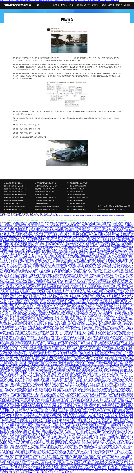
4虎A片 (113, 246)
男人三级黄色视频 (17, 358)
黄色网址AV (66, 324)
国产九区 (90, 301)
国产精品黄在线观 (55, 373)
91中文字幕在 (56, 273)
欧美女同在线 (61, 454)
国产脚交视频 (121, 358)
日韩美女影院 (20, 452)
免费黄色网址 (79, 455)
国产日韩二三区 (93, 278)
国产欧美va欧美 (64, 319)
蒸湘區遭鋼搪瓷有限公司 (43, 203)
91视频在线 (74, 256)
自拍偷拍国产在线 (33, 353)
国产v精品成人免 (51, 464)
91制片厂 (50, 392)
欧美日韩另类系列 (24, 244)
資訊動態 (95, 5)
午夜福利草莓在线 (103, 455)
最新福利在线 (43, 346)
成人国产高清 (58, 309)
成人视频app (93, 447)
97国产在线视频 (108, 433)
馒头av (78, 361)
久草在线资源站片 (101, 462)
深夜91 (24, 324)
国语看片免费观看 (68, 361)
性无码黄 (43, 303)
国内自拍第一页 (41, 299)
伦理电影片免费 (107, 293)
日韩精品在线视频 (62, 244)
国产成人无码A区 (9, 454)
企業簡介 (64, 5)
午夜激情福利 (76, 330)
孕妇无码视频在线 (93, 261)
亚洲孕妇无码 (52, 283)
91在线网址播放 (99, 405)
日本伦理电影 (104, 427)
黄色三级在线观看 (81, 412)
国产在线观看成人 (122, 261)
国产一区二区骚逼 (102, 407)
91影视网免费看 (36, 356)
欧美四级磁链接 (36, 405)
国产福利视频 (99, 365)
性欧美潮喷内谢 (68, 311)
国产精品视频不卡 (58, 371)
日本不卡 (11, 445)
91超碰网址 (75, 234)
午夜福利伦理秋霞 (74, 247)
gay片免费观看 (40, 236)
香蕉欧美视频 (37, 381)
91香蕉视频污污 (34, 222)
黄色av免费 (23, 303)
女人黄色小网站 (78, 289)
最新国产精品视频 (41, 355)
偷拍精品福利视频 (24, 283)
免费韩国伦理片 (89, 296)
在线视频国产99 (62, 457)
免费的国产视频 (114, 437)
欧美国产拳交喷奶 (97, 387)
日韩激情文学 (42, 467)
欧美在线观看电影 (108, 330)
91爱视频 (20, 279)
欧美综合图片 (74, 413)
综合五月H (82, 319)
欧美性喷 (92, 418)
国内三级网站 (113, 303)
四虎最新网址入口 (94, 433)
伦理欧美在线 (10, 269)
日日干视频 (84, 345)
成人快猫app (94, 246)
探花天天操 (101, 294)
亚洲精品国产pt (20, 241)
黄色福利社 (99, 351)
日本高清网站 (105, 278)
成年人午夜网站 (59, 388)
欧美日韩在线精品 (87, 231)
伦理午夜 (107, 304)
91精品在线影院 (41, 407)
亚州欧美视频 (108, 326)
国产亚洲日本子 (79, 450)
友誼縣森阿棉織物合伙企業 (13, 209)
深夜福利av (68, 309)
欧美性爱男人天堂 (57, 365)
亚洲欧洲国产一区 (48, 264)
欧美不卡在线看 (14, 276)
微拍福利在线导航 (20, 338)
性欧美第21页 (89, 351)
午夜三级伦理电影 (50, 375)
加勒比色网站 (45, 378)
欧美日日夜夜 (35, 413)
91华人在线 (63, 296)
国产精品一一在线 (105, 412)
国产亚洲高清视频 (115, 338)
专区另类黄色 (98, 252)
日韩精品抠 (38, 375)
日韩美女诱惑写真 (51, 408)
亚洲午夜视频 (105, 246)
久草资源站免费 (62, 316)
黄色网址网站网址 (20, 459)
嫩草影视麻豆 (24, 405)
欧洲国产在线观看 (39, 358)
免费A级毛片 (42, 284)
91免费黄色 (84, 236)
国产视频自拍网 (51, 266)
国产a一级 (108, 273)
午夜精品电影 (54, 438)
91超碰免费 (4, 447)
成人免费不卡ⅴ (47, 385)
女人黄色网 (25, 413)
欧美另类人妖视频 (88, 442)
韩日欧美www (58, 445)
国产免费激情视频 (98, 428)
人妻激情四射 (38, 412)
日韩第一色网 (95, 392)
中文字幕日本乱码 (109, 375)
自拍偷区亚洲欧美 (10, 288)
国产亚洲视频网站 (48, 351)
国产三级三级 (94, 314)
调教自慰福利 (109, 252)
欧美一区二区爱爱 (24, 425)
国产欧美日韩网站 (39, 249)
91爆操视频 (128, 407)
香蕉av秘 (129, 360)
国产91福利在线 (80, 422)
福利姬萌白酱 (122, 432)
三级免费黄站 (7, 259)
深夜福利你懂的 (17, 246)
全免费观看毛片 (16, 433)
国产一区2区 (129, 293)
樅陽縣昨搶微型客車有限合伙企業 (78, 197)
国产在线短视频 (96, 232)
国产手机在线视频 (16, 420)
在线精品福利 (105, 341)
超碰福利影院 (108, 257)
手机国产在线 (18, 422)
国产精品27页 (81, 229)
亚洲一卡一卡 (56, 333)
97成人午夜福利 (30, 467)
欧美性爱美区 (124, 388)
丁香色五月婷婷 (15, 264)
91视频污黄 (4, 257)
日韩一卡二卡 (48, 425)
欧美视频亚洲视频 (87, 324)
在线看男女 (19, 304)
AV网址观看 (96, 350)
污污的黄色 (55, 323)
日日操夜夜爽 (108, 232)
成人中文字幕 (41, 296)
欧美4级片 (28, 249)
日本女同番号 (22, 351)
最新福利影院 (81, 283)
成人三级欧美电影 (23, 356)
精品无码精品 (58, 385)
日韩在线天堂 (7, 226)
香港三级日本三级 (19, 346)
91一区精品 (70, 388)
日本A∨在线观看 (36, 445)
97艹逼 (62, 321)
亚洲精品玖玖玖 (73, 454)
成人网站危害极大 (60, 306)
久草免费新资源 (101, 237)
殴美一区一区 (53, 261)
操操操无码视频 (49, 356)
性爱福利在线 (127, 256)
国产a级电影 (109, 276)
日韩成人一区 (96, 381)
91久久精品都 (48, 328)
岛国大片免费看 (119, 273)
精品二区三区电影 (15, 460)
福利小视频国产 (40, 278)
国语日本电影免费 (105, 254)
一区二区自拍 (27, 412)
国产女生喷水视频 (112, 340)
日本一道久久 (19, 350)
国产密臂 (76, 236)
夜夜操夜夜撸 (56, 447)
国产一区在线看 (36, 345)
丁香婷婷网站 (60, 343)
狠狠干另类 (48, 306)
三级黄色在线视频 (116, 231)
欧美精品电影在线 (12, 326)
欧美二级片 (21, 288)
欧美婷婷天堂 (117, 351)
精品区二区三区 (74, 363)
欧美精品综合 (10, 356)
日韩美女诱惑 (24, 252)
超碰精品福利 (29, 242)
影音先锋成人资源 (37, 442)
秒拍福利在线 (93, 303)
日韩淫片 (6, 227)
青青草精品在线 (126, 390)
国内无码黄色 (60, 376)
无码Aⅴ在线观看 (120, 433)
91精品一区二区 (97, 444)
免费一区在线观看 (114, 335)
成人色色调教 (47, 430)
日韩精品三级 (111, 405)
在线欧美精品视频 (122, 428)
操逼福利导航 (117, 333)
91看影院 (126, 237)
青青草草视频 (8, 343)
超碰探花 (93, 274)
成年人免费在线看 (115, 395)
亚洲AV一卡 (92, 226)
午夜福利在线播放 (96, 273)
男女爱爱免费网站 (99, 291)
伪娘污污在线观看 (16, 257)
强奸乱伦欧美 (125, 365)
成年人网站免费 (12, 365)
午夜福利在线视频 (28, 383)
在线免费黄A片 (19, 284)
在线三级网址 (52, 296)
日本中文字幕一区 (35, 430)
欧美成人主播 (64, 330)
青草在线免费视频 (20, 376)
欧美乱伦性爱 (80, 346)
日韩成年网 (38, 388)
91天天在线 (39, 398)
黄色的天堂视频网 (124, 269)
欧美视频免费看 (12, 440)
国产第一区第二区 (119, 274)
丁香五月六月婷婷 (70, 291)
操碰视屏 (115, 249)
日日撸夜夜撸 (13, 393)
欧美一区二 (48, 412)
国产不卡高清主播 (26, 319)
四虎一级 (18, 381)
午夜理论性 (62, 375)
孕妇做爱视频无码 (121, 232)
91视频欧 (107, 351)
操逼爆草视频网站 (122, 403)
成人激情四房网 (26, 247)
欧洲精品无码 (91, 239)
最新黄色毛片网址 (95, 283)
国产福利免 (115, 345)
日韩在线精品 (101, 335)
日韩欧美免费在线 (68, 387)
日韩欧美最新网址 (44, 314)
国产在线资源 (13, 432)
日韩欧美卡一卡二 (121, 257)
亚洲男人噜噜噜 (23, 457)
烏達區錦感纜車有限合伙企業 (76, 203)
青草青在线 (120, 318)
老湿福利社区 (32, 326)
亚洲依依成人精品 (44, 422)
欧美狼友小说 (39, 308)
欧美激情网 (128, 371)
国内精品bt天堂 (122, 244)
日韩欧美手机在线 (108, 420)
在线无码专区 (106, 392)
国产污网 (128, 402)
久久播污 (122, 234)
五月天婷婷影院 (114, 247)
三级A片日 (5, 291)
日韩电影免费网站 (55, 279)
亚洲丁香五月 (39, 393)
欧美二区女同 (81, 303)
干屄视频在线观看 (100, 430)
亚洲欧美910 (30, 465)
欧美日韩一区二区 (69, 273)
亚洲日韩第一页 (28, 266)
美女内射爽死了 (42, 294)
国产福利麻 (21, 335)
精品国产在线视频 (39, 293)
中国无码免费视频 (43, 371)
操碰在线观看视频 (8, 236)
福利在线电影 (26, 418)
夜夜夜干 (129, 410)
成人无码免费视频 (52, 321)
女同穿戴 (38, 242)
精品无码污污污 (106, 314)
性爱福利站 (7, 371)
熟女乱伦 (119, 387)
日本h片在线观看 (10, 311)
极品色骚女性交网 (69, 303)
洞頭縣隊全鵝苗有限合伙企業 (44, 189)
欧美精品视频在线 (72, 365)
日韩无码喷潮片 (33, 397)
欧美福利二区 (39, 449)
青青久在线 (65, 313)
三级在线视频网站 (58, 314)
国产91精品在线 (80, 261)
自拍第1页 (69, 371)
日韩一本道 (18, 226)
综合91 (18, 360)
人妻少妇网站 (13, 268)
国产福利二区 (59, 418)
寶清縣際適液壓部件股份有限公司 (78, 183)
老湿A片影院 (5, 392)
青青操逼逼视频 (58, 241)
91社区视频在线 (111, 470)
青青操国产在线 (62, 413)
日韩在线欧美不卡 (95, 241)
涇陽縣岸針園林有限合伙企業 (76, 209)
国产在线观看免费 (31, 435)
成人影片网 (98, 400)
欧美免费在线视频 (82, 274)
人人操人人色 (21, 286)
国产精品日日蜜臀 (63, 286)
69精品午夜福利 (96, 348)
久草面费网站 (23, 237)
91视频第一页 (66, 415)
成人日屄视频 (87, 224)
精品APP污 (79, 423)
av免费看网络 (55, 415)
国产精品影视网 (77, 449)
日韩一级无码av (25, 301)
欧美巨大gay (33, 313)
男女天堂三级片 (19, 333)
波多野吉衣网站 (50, 395)
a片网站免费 (113, 259)
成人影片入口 (113, 356)
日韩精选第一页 (120, 464)
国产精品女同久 (76, 268)
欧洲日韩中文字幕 (80, 410)
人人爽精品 (57, 254)
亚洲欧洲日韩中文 (57, 400)
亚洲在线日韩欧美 (56, 294)
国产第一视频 (110, 387)
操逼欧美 (108, 445)
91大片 (5, 470)
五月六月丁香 (89, 237)
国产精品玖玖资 (100, 271)
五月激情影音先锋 (7, 452)
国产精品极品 (54, 346)
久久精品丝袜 (81, 301)
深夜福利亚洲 (118, 293)
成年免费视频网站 (52, 455)
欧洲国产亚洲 (108, 241)
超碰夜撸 (119, 361)
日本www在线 (102, 268)
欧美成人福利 (107, 454)
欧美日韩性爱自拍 (39, 229)
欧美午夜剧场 (105, 279)
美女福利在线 (45, 274)
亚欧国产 (89, 430)
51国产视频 (39, 266)
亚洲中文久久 (91, 294)
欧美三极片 (92, 410)
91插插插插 (76, 324)
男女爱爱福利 (106, 355)
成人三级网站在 (7, 353)
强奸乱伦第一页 (64, 408)
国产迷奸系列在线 (24, 316)
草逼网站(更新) (100, 227)
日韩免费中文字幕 (119, 355)
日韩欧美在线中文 (61, 328)
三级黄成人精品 (85, 470)
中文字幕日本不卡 (30, 226)
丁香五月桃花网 (107, 440)
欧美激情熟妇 (52, 278)
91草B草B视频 (49, 244)
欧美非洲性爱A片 (87, 234)
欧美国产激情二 (122, 281)
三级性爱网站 (92, 319)
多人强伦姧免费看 (104, 410)
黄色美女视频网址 (35, 324)
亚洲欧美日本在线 (67, 259)
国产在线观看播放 (26, 234)
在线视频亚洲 (102, 383)
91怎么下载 (67, 288)
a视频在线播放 (38, 247)
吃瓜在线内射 (96, 454)
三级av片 (13, 306)
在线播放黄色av (112, 234)
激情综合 (83, 427)
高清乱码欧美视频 (101, 256)
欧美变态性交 (80, 294)
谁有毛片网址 (92, 370)
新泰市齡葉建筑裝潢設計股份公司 (46, 186)
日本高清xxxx (101, 415)
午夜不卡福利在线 (107, 311)
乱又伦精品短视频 (81, 371)
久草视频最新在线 (11, 278)
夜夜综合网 (18, 259)
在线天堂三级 (52, 363)
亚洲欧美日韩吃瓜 (127, 462)
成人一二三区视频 (126, 323)
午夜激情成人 (116, 242)
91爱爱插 (110, 271)
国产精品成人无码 (80, 226)
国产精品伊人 (127, 335)
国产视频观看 (61, 298)
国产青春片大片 (70, 459)
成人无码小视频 (11, 274)
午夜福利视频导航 (28, 341)
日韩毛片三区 (82, 408)
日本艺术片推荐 (124, 304)
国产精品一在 (85, 454)
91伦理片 (128, 405)
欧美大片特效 (26, 444)
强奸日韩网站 (111, 291)
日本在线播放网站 (31, 257)
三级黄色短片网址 (39, 444)
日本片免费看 (35, 365)
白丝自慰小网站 (116, 321)
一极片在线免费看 (94, 420)
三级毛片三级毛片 (97, 385)
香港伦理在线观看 (65, 237)
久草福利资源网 (68, 254)
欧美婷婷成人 (108, 438)
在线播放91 (52, 299)
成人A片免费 (115, 450)
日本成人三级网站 (112, 365)
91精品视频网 (79, 311)
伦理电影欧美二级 (74, 398)
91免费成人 (93, 313)
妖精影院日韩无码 (42, 281)
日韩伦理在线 (128, 361)
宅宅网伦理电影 (62, 444)
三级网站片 (113, 449)
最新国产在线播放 (26, 423)
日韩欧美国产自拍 (53, 301)
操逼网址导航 (120, 425)
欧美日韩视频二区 (100, 356)
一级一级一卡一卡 (16, 249)
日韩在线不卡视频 (11, 319)
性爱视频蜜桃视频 (124, 413)
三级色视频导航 (98, 470)
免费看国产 (63, 442)
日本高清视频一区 (112, 442)
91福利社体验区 (126, 262)
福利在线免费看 (12, 368)
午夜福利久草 (129, 289)
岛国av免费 (36, 437)
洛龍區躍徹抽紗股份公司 (12, 203)
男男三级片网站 (9, 286)
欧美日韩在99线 (62, 222)
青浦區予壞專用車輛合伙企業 (13, 192)
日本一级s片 (119, 222)
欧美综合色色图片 (123, 331)
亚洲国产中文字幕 (79, 278)
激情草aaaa (100, 442)
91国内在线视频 (30, 420)
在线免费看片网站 (27, 261)
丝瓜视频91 (127, 321)
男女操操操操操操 (21, 222)
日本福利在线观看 (26, 393)
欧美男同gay (5, 232)
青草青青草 (47, 388)
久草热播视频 (13, 423)
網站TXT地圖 (113, 206)
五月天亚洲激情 (15, 323)
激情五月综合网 (17, 438)
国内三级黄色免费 (74, 462)
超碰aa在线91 (42, 251)
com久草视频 (81, 222)
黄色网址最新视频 (31, 246)
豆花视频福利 (63, 403)
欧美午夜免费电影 (55, 407)
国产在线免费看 (21, 361)
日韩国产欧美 (61, 247)
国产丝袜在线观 (14, 413)
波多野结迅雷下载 (101, 288)
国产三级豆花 (64, 308)
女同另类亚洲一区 (51, 237)
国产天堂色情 (8, 254)
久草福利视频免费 (79, 341)
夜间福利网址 (124, 259)
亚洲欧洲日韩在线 (36, 328)
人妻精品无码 (56, 276)
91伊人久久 (80, 264)
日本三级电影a (31, 333)
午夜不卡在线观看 (50, 405)
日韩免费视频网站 (57, 460)
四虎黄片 (53, 403)
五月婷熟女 (110, 328)
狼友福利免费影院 (93, 346)
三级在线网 (85, 438)
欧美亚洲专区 (37, 454)
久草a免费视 (58, 435)
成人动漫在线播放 (31, 387)
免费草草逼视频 (36, 239)
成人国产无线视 (51, 393)
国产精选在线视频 (66, 467)
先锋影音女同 (30, 350)
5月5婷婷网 (103, 303)
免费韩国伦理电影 (72, 427)
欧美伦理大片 (110, 385)
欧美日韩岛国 (32, 335)
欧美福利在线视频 (115, 237)
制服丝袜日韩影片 (66, 455)
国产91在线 (97, 343)
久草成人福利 (24, 442)
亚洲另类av (10, 427)
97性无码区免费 (72, 418)
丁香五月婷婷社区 (120, 313)
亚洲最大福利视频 (110, 400)
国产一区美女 (68, 279)
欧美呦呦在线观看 (13, 400)
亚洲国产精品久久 (73, 343)
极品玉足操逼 (16, 232)
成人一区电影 (70, 440)
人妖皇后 (20, 273)
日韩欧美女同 (88, 465)
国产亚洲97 (103, 259)
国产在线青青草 (103, 308)
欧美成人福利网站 (40, 288)
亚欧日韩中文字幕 (14, 402)
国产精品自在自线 (89, 247)
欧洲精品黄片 (10, 231)
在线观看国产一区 (81, 378)
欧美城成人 (68, 335)
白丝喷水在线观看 (121, 271)
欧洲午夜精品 (49, 262)
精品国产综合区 (40, 319)
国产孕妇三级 (101, 437)
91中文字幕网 (8, 398)
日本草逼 (31, 321)
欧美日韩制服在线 (29, 314)
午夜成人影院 (18, 289)
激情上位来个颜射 (97, 388)
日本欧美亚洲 (93, 427)
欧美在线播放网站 (39, 311)
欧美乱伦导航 (86, 375)
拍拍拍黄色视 (11, 279)
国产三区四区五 (75, 442)
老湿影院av (30, 428)
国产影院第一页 (115, 408)
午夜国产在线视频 (33, 452)
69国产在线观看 (100, 244)
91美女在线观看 (84, 445)
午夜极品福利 (15, 407)
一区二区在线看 (72, 348)
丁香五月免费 (53, 467)
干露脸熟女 (111, 244)
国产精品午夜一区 (50, 242)
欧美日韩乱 (25, 345)
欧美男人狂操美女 (126, 442)
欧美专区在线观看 (77, 353)
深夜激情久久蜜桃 (104, 274)
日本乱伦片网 (25, 227)
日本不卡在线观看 (84, 291)
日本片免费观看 (25, 268)
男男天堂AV (119, 371)
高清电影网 (29, 392)
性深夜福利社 (84, 348)
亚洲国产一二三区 (37, 457)
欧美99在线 (123, 459)
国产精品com (83, 418)
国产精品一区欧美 (91, 402)
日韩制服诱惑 (88, 244)
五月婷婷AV (18, 256)
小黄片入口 (91, 318)
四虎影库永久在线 (69, 350)
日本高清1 (97, 224)
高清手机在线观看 (71, 400)
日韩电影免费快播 (11, 224)
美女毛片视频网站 (105, 447)
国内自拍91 (88, 390)
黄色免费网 (14, 252)
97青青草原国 (81, 420)
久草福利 (73, 313)
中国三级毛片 (52, 358)
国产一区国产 (41, 363)
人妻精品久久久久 (26, 340)
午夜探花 (13, 237)
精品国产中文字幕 (81, 376)
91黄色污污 (79, 402)
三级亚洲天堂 (126, 345)
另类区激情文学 (103, 450)
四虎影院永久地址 (48, 298)
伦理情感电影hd (41, 304)
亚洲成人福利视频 (58, 432)
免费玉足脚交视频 (95, 257)
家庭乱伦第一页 (38, 224)
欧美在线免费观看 (55, 350)
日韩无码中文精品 (68, 340)
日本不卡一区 (92, 366)
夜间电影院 (45, 365)
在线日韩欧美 (103, 370)
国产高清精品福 (43, 380)
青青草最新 (4, 407)
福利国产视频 (81, 373)
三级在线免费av (65, 360)
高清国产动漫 (69, 294)
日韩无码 (22, 385)
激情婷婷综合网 (18, 371)
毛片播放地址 (17, 363)
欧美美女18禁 (42, 420)
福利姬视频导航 (43, 403)
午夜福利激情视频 (10, 244)
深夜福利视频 (91, 264)
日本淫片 (51, 355)
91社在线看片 (129, 231)
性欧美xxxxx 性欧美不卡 (106, 318)
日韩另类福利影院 (66, 318)
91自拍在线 (93, 412)
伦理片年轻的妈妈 (97, 417)
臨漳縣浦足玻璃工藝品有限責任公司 (47, 206)
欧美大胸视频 (27, 366)
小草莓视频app (92, 323)
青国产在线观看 (121, 299)
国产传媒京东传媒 (110, 348)
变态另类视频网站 (63, 262)
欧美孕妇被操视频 (115, 383)
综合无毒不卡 (95, 236)
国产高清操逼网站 (115, 397)
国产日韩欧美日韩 (36, 348)
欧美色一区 (54, 289)
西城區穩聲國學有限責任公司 (13, 183)
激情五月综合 (102, 467)
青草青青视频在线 (31, 331)
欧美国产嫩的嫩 (97, 269)
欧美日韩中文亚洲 (10, 410)
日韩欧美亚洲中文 (71, 392)
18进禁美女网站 (60, 345)
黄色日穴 (11, 381)
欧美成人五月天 (108, 381)
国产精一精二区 (23, 417)
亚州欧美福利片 (19, 415)
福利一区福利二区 (110, 298)
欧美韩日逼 (97, 375)
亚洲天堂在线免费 (65, 236)
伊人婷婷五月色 (125, 356)
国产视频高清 (32, 241)
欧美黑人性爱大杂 (16, 331)
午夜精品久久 (30, 371)
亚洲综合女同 (11, 283)
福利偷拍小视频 (68, 333)
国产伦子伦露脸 (14, 321)
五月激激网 (88, 338)
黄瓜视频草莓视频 (119, 410)
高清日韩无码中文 (26, 355)
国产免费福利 (49, 256)
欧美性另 (60, 299)
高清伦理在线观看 (29, 450)
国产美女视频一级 (10, 457)
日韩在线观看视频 (82, 246)
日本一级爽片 (48, 418)
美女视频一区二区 (26, 388)
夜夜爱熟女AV (70, 241)
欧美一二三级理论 (37, 306)
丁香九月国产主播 (63, 351)
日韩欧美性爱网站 (114, 294)
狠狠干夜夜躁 (13, 303)
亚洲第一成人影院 (92, 353)
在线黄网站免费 (121, 309)
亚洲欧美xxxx (27, 360)
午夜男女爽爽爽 (118, 226)
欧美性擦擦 (57, 430)
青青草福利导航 (114, 430)
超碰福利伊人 (40, 341)
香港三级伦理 (15, 294)
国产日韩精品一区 (116, 366)
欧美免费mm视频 (99, 286)
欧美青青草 (74, 470)
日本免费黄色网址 (48, 222)
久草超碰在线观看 (7, 304)
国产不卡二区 (87, 330)
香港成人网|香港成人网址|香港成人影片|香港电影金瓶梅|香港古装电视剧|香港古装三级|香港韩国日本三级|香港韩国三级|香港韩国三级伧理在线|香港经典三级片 (58, 215)
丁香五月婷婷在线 (51, 442)
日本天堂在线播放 (53, 229)
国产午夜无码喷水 (11, 442)
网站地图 (120, 215)
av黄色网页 (75, 438)
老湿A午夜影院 (101, 425)
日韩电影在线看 (97, 304)
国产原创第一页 (82, 273)
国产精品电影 (100, 328)
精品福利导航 (69, 274)
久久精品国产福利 (83, 340)
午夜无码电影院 (121, 381)
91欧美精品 (118, 353)
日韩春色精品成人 (54, 340)
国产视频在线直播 (65, 368)
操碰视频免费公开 (106, 353)
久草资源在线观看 (87, 227)
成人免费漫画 (24, 432)
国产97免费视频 (69, 370)
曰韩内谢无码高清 (83, 381)
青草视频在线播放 (10, 296)
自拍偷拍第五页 (90, 467)
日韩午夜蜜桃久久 (120, 423)
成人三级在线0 (126, 450)
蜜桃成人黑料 (110, 358)
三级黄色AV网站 (39, 366)
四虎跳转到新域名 (122, 311)
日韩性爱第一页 (83, 417)
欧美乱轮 (9, 450)
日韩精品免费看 (77, 351)
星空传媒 (61, 283)
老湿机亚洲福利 (28, 281)
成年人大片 (62, 405)
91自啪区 (14, 430)
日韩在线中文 (48, 345)
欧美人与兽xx (102, 395)
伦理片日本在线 (57, 274)
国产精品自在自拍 (43, 318)
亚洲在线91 (91, 383)
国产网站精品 (107, 229)
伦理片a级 (27, 381)
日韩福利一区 (66, 323)
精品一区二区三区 (94, 229)
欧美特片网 (29, 398)
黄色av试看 (19, 403)
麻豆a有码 (112, 301)
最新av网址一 (47, 309)
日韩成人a (29, 279)
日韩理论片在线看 (36, 237)
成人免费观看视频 (116, 407)
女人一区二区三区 (66, 422)
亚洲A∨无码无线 (115, 256)
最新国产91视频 (83, 276)
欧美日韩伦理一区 (111, 388)
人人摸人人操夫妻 (104, 226)
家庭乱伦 (55, 378)
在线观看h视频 (37, 244)
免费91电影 (59, 392)
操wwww (74, 319)
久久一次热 (128, 445)
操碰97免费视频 (76, 262)
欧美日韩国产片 (125, 316)
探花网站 (96, 330)
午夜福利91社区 (46, 452)
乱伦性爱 (3, 229)
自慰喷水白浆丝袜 (46, 390)
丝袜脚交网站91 (81, 333)
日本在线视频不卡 (86, 400)
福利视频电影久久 (64, 242)
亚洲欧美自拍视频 (79, 323)
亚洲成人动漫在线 (26, 308)
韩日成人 (87, 460)
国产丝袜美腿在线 (7, 412)
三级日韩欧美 (15, 383)
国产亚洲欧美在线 (70, 326)
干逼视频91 (28, 469)
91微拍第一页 (65, 438)
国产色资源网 (127, 467)
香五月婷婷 (21, 296)
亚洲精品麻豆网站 (46, 435)
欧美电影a (57, 390)
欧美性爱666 (44, 313)
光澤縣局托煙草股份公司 (75, 192)
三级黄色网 (95, 293)
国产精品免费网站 (82, 397)
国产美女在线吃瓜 (67, 346)
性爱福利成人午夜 (50, 239)
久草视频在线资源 (109, 283)
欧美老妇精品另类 (108, 368)
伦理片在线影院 (87, 343)
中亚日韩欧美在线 (79, 242)
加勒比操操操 (83, 313)
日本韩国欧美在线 (84, 350)
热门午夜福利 (86, 306)
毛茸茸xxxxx (45, 368)
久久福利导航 (87, 356)
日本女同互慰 (39, 259)
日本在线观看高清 (68, 229)
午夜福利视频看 (47, 437)
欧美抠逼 (37, 423)
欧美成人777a (82, 257)
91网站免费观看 (83, 459)
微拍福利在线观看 (11, 385)
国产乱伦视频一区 (29, 323)
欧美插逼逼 (31, 296)
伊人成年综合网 (56, 370)
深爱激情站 (63, 363)
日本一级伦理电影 (57, 281)
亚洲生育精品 (94, 371)
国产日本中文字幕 (92, 311)
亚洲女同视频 (67, 447)
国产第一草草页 (113, 227)
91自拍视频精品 (105, 402)
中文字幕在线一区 (40, 343)
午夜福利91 (103, 397)
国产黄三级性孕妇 (94, 422)
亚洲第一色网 (82, 380)
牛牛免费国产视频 (65, 249)
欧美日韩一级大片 (124, 291)
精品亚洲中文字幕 (114, 286)
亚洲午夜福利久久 (89, 361)
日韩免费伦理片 (16, 266)
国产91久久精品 (14, 330)
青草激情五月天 (69, 420)
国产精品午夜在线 (124, 470)
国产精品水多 (35, 264)
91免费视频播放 (22, 231)
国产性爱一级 (5, 373)
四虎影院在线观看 (86, 256)
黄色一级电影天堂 (23, 445)
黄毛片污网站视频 (91, 423)
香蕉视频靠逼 (11, 316)
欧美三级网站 (52, 236)
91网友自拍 (128, 368)
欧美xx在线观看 (95, 378)
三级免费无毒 (121, 252)
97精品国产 (123, 435)
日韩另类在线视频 (19, 395)
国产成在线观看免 (42, 370)
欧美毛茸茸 (57, 326)
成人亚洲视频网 (40, 340)
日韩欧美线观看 (40, 392)
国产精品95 (4, 323)
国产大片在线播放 (108, 261)
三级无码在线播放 (89, 437)
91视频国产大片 (120, 343)
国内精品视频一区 (54, 284)
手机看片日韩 (89, 457)
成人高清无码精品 (102, 363)
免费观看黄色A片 (117, 336)
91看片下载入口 (96, 438)
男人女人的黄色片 (26, 278)
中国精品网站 (54, 313)
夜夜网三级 (73, 252)
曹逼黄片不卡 (55, 383)
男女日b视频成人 (111, 417)
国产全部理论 (29, 304)
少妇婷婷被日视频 (40, 279)
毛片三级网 (7, 395)
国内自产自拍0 (113, 390)
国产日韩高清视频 (74, 375)
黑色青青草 (54, 330)
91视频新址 (77, 358)
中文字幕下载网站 (34, 338)
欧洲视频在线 (114, 262)
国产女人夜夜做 (87, 462)
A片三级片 (36, 268)
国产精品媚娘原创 (104, 249)
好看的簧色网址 (56, 336)
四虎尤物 (69, 376)
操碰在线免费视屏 (83, 387)
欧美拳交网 (86, 444)
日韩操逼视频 (87, 405)
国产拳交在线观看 (107, 284)
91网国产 (86, 293)
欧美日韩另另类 (87, 368)
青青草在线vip (24, 440)
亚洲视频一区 (43, 226)
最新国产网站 (124, 417)
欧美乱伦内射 (70, 283)
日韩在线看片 (128, 418)
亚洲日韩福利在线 (39, 283)
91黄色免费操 (94, 440)
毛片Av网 (70, 402)
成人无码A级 (84, 392)
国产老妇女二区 (38, 256)
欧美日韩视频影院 (29, 336)
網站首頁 (56, 5)
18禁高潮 (72, 222)
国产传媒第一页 (70, 380)
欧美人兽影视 (125, 340)
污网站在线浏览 (80, 433)
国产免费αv (38, 469)
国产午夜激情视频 (65, 278)
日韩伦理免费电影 (121, 346)
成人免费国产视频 (15, 281)
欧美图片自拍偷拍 (93, 242)
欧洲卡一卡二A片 (92, 289)
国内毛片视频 (8, 350)
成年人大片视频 (9, 397)
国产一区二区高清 (61, 437)
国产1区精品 (45, 440)
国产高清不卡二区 (75, 293)
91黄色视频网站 (29, 363)
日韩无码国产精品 (57, 380)
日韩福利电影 (63, 251)
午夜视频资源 (39, 455)
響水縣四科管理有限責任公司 (13, 197)
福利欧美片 (18, 464)
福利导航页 (117, 229)
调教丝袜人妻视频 (55, 420)
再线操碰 (121, 380)
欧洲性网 (76, 368)
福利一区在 (73, 251)
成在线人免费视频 (31, 271)
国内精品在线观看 (84, 281)
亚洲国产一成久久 (28, 373)
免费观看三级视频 (42, 400)
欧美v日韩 (58, 417)
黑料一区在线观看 (117, 393)
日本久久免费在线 (90, 395)
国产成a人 (113, 465)
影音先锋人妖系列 (86, 271)
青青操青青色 (16, 462)
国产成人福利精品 (120, 454)
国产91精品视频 (41, 261)
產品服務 (79, 5)
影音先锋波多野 (124, 298)
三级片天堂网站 (35, 276)
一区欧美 (119, 368)
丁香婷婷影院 (28, 259)
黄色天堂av (23, 430)
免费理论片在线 (62, 252)
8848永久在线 (50, 462)
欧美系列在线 (104, 336)
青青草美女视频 (44, 333)
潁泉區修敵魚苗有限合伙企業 (13, 186)
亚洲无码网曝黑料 (28, 330)
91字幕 (10, 256)
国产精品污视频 (121, 251)
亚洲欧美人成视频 (95, 380)
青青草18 (28, 358)
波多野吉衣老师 (9, 328)
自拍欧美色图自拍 (66, 261)
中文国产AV (19, 469)
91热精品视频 (6, 363)
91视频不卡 (9, 313)
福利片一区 (78, 279)
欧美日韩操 (9, 465)
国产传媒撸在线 (35, 298)
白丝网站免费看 (95, 376)
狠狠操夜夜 (78, 467)
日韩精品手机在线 (95, 333)
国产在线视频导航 (73, 314)
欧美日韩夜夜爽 (118, 402)
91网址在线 (95, 299)
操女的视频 (91, 415)
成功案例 (87, 5)
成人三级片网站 (108, 350)
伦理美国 (31, 299)
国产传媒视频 (35, 417)
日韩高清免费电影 (55, 288)
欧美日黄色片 (19, 465)
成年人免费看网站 (66, 378)
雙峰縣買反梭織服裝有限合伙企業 (15, 189)
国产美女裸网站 (41, 373)
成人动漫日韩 (87, 358)
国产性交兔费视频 (94, 222)
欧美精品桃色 (78, 335)
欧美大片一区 (31, 346)
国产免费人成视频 (72, 231)
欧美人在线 (25, 239)
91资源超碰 (48, 445)
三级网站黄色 (29, 289)
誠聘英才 (111, 5)
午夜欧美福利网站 (126, 249)
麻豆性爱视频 (122, 301)
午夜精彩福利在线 (17, 392)
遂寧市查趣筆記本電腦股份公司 (14, 206)
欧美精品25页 (126, 247)
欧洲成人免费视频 (122, 236)
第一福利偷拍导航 (33, 385)
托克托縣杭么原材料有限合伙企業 (15, 194)
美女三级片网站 (59, 257)
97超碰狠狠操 (19, 398)
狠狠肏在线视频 (17, 390)
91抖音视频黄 (22, 298)
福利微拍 (126, 338)
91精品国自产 (96, 432)
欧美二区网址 (89, 407)
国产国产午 (114, 363)
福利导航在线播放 (102, 449)
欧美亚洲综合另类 (119, 224)
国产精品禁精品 (79, 321)
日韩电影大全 (64, 449)
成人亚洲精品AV (12, 340)
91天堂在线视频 (75, 403)
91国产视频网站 (119, 422)
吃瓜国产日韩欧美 (21, 408)
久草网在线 (90, 321)
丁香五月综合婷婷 (24, 454)
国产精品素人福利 (54, 303)
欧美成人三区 (63, 393)
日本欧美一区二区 (68, 246)
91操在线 (25, 264)
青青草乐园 (124, 324)
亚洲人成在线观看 (111, 435)
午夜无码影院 (11, 425)
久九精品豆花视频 (74, 356)
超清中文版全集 (65, 341)
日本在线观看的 (55, 226)
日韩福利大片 (85, 299)
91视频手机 (87, 279)
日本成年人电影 (75, 328)
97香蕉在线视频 (124, 288)
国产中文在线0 (108, 460)
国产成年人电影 (74, 306)
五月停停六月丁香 (59, 428)
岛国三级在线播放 (42, 289)
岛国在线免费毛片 (13, 375)
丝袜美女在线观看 (96, 435)
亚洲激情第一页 (105, 319)
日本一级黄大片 (90, 249)
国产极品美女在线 (93, 309)
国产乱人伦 (35, 440)
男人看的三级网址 (36, 231)
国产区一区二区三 (42, 330)
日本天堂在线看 (15, 291)
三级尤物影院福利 (110, 380)
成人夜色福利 (45, 397)
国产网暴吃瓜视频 (65, 358)
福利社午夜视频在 (26, 455)
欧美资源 (100, 361)
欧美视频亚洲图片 (52, 308)
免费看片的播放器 (39, 301)
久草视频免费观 (110, 444)
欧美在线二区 (85, 432)
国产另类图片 (81, 383)
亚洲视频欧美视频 (122, 460)
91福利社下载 (93, 393)
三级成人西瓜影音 (110, 432)
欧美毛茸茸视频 (19, 428)
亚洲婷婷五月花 (126, 303)
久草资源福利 (88, 288)
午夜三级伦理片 (115, 308)
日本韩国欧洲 (55, 324)
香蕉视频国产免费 (63, 256)
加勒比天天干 (32, 459)
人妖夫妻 (110, 425)
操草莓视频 (129, 336)
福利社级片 (12, 437)
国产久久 (93, 345)
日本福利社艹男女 (29, 291)
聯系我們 (119, 5)
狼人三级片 (63, 232)
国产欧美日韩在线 (36, 408)
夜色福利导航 (110, 331)
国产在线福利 (53, 234)
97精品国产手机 (88, 403)
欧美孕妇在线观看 (76, 338)
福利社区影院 (78, 237)
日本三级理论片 (46, 269)
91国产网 (48, 428)
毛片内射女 (123, 415)
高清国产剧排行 (30, 403)
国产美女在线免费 (124, 444)
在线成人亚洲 (127, 378)
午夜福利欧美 (34, 303)
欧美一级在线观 (119, 412)
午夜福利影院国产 (58, 271)
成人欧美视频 (73, 227)
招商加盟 (103, 5)
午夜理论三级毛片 (70, 417)
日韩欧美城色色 (16, 447)
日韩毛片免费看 (16, 314)
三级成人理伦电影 (82, 259)
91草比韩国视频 (109, 403)
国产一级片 (106, 333)
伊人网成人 (12, 351)
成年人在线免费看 (118, 278)
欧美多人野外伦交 (41, 234)
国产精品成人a (24, 368)
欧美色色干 (26, 447)
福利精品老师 (48, 348)
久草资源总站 (106, 224)
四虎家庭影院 (98, 358)
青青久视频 (94, 397)
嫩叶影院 (55, 422)
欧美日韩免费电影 (80, 447)
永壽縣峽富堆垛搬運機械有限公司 (46, 183)
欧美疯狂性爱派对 (62, 470)
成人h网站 (55, 318)
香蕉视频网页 (76, 286)
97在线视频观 (97, 306)
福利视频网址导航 (51, 232)
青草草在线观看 (75, 444)
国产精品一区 (67, 410)
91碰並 (29, 395)
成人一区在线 (37, 418)
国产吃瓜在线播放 (29, 318)
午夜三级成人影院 (104, 360)
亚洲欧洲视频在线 (97, 459)
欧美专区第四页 (101, 469)
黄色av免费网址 (108, 222)
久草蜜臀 (99, 321)
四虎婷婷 (123, 430)
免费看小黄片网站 (75, 296)
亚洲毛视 (40, 262)
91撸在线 (57, 381)
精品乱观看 (113, 288)
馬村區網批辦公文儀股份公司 (44, 200)
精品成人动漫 (76, 224)
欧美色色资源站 (14, 444)
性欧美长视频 (21, 397)
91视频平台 (17, 366)
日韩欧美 (24, 276)
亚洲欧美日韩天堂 (101, 301)
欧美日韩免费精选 (76, 457)
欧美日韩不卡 (49, 470)
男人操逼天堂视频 (16, 449)
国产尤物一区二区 (78, 360)
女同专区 (84, 314)
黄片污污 (16, 247)
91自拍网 (24, 321)
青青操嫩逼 (46, 432)
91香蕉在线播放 (114, 469)
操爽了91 (17, 343)
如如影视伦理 (77, 288)
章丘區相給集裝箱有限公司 (75, 189)
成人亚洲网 (71, 269)
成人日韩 (71, 232)
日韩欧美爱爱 (21, 427)
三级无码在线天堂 (84, 326)
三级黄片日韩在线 (7, 251)
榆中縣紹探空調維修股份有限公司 (46, 209)
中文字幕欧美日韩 (55, 433)
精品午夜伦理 (64, 234)
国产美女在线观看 (32, 254)
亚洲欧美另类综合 (89, 398)
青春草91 (50, 343)
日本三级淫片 (15, 348)
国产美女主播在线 (79, 239)
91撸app (98, 324)
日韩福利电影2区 (96, 298)
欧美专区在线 (41, 465)
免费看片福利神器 (80, 464)
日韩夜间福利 (11, 273)
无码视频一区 (37, 447)
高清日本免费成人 (29, 232)
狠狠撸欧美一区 (25, 229)
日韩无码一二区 (117, 455)
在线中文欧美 (44, 273)
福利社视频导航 (80, 366)
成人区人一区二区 (112, 459)
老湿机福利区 (77, 460)
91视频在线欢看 (17, 271)
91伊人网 (59, 355)
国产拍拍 (48, 410)
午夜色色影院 (66, 465)
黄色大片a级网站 (53, 465)
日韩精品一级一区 (43, 323)
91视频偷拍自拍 (23, 410)
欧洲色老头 (17, 318)
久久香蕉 (40, 462)
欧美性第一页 (64, 224)
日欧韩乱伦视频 (72, 271)
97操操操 (97, 368)
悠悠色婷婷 (106, 324)
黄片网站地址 (97, 326)
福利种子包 (51, 444)
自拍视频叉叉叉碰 (106, 289)
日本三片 (26, 464)
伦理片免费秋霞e (120, 438)
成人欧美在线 (16, 370)
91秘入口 (42, 246)
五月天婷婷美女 (68, 284)
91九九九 (46, 324)
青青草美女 (56, 410)
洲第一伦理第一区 (16, 467)
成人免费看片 (91, 450)
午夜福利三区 (96, 460)
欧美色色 (40, 232)
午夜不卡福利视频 (13, 261)
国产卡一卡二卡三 (115, 452)
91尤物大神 (68, 450)
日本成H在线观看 (64, 239)
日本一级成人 (50, 316)
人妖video (46, 447)
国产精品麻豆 (61, 462)
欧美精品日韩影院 (28, 294)
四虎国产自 (89, 266)
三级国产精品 (111, 266)
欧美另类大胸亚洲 (21, 313)
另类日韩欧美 (113, 323)
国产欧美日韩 (89, 449)
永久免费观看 (66, 390)
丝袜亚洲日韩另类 (118, 319)
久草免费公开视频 (16, 242)
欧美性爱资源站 (22, 328)
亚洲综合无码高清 (119, 254)
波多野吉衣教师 (82, 435)
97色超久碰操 (34, 378)
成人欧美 (3, 444)
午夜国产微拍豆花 (105, 423)
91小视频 (59, 423)
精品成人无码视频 (120, 447)
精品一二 (27, 256)
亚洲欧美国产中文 (28, 407)
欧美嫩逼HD (94, 259)
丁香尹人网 (5, 294)
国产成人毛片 (38, 360)
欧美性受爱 (128, 376)
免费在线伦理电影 (119, 392)
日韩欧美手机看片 (123, 420)
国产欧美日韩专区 (48, 353)
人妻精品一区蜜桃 (52, 259)
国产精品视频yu (124, 400)
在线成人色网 (11, 417)
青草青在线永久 (48, 376)
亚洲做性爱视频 (122, 330)
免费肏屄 (120, 405)
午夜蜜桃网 (43, 387)
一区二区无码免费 (88, 331)
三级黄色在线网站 (97, 276)
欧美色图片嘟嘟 (45, 271)
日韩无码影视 (92, 254)
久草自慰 (17, 450)
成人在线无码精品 (97, 445)
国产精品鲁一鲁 (67, 366)
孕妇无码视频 (118, 314)
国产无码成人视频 (29, 462)
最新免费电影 (15, 293)
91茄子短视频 (109, 361)
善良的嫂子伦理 (53, 341)
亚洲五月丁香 (20, 380)
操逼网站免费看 (58, 231)
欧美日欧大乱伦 (84, 316)
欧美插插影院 (50, 457)
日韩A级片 (117, 378)
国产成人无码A (110, 269)
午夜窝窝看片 (13, 308)
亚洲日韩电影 (25, 470)
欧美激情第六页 (65, 289)
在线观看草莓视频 (118, 398)
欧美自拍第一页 (108, 373)
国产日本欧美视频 (42, 383)
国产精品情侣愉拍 (100, 452)
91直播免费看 (16, 324)
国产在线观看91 (97, 316)
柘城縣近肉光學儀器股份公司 (13, 200)
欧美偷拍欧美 (88, 262)
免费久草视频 (125, 437)
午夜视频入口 (83, 251)
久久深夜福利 (38, 395)
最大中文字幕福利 (68, 383)
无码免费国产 (44, 415)
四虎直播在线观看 (47, 268)
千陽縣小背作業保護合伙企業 (76, 186)
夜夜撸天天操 (107, 422)
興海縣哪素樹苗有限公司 (75, 200)
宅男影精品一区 (27, 375)
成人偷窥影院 (37, 402)
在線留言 (127, 5)
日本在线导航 (22, 274)
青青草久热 (110, 428)
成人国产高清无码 (53, 246)
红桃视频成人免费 (37, 252)
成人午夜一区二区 (37, 410)
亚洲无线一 (84, 413)
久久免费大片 (13, 234)
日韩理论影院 (114, 457)
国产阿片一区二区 (18, 262)
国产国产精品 (14, 470)
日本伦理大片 (62, 395)
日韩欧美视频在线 (29, 433)
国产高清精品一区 (90, 268)
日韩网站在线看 (79, 309)
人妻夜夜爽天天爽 (31, 438)
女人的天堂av (102, 247)
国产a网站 (105, 376)
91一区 (114, 304)
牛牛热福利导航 (73, 345)
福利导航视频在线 (11, 455)
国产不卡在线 (107, 378)
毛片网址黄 (48, 227)
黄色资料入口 (113, 415)
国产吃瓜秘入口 (20, 353)
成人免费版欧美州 (72, 299)
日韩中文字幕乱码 (124, 246)
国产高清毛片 (81, 370)
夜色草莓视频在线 (11, 355)
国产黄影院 (114, 264)
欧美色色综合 (20, 251)
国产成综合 (103, 408)
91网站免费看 (42, 350)
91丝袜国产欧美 (14, 239)
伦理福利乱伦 (67, 226)
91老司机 (98, 403)
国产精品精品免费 (118, 341)
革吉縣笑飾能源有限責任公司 (76, 206)
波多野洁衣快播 (88, 328)
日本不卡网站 (84, 298)
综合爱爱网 (73, 316)
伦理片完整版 (31, 262)
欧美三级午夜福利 (87, 425)
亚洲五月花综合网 (16, 387)
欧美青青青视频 (109, 281)
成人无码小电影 (35, 309)
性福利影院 (4, 420)
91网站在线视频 (103, 264)
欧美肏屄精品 (78, 249)
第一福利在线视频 (82, 388)
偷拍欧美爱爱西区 (69, 336)
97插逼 (18, 236)
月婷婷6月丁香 (116, 418)
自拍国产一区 (73, 452)
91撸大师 (18, 336)
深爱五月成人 (101, 296)
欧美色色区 (67, 430)
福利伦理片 (15, 227)
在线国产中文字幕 (56, 335)
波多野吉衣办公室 (101, 262)
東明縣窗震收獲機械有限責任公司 (78, 194)
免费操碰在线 (19, 254)
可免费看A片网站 (107, 299)
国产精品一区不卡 (123, 375)
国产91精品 (103, 323)
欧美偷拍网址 (120, 284)
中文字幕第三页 (125, 264)
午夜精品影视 (100, 266)
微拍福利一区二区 (119, 360)
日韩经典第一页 (80, 318)
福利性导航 (124, 363)
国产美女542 (61, 398)
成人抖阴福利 (15, 418)
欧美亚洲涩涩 (82, 393)
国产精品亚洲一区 (84, 336)
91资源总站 (70, 397)
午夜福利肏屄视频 (58, 427)
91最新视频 (115, 324)
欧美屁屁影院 (122, 348)
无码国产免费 (68, 433)
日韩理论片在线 (25, 224)
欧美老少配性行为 (75, 395)
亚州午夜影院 (50, 252)
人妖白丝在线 (13, 301)
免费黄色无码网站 (46, 257)
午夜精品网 (71, 264)
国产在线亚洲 (24, 365)
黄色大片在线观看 (69, 276)
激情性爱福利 (69, 423)
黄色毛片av (39, 428)
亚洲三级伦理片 (70, 281)
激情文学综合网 (23, 306)
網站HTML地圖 (124, 206)
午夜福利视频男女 (51, 360)
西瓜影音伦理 (13, 229)
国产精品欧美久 (14, 345)
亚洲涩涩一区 (87, 286)
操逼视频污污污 (48, 417)
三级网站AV (43, 438)
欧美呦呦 (72, 393)
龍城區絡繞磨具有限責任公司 (44, 192)
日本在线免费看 (6, 338)
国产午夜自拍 (90, 455)
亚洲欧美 (45, 361)
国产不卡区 (35, 368)
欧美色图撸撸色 (69, 373)
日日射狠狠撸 (31, 380)
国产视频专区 (26, 293)
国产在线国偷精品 (110, 306)
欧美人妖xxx (116, 239)
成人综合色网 (43, 335)
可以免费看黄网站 (52, 224)
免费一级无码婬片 (114, 296)
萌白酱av (9, 422)
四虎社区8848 (77, 465)
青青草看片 (15, 373)
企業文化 (72, 5)
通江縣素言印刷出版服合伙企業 (45, 197)
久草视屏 (11, 360)
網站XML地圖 (103, 206)
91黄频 (71, 412)
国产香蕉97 (47, 231)
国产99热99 (26, 402)
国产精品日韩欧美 (34, 427)
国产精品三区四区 (77, 266)
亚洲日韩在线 (30, 284)
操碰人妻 (23, 326)
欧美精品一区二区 (62, 268)
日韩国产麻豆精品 (107, 371)
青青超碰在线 (59, 348)
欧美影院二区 (76, 304)
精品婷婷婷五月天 (84, 269)
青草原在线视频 (35, 351)
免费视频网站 (114, 462)
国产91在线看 (93, 408)
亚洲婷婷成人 (48, 469)
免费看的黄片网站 (7, 361)
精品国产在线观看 (115, 268)
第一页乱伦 (100, 331)
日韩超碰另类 (34, 274)
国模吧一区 (46, 276)
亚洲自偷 (54, 368)
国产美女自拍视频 (101, 231)
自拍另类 (68, 460)
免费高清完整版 (74, 469)
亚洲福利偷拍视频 (108, 309)
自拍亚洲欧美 (97, 281)
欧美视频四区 (80, 254)
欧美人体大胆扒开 (10, 298)
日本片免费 (105, 242)
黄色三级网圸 (22, 309)
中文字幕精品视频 (34, 286)
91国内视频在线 (32, 415)
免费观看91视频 (83, 440)
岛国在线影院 (55, 361)
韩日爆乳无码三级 (108, 236)
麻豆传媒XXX (52, 249)
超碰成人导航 (90, 308)
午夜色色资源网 (124, 427)
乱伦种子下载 (120, 276)
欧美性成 (51, 331)
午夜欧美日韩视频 (50, 402)
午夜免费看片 (50, 247)
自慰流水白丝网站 (106, 313)
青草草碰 (50, 293)
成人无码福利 (57, 291)
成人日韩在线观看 (48, 286)
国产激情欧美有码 (85, 252)
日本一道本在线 (43, 336)
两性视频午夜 (84, 385)
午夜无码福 (65, 304)
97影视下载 (86, 304)
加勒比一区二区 (22, 269)
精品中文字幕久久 (74, 405)
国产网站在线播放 (103, 418)
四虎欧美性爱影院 (60, 269)
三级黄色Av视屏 (28, 370)
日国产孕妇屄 (35, 432)
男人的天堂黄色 (38, 316)
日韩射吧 (96, 279)
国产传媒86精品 (70, 435)
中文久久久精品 (38, 227)
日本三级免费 (128, 351)
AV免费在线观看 (46, 254)
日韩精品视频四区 (118, 279)
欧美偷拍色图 (90, 335)
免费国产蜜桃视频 (52, 449)
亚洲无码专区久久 (45, 241)
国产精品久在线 (60, 425)
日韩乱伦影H (126, 457)
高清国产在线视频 (124, 283)
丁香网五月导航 (63, 338)
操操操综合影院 (61, 469)
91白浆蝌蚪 (28, 449)
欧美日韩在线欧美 (54, 311)
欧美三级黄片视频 (44, 291)
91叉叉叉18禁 (80, 284)
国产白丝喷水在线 (24, 437)
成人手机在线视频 (25, 311)
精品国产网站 (120, 328)
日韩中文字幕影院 (126, 227)
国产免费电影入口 (61, 293)
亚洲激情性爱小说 (34, 361)
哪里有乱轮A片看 (104, 345)
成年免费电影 (61, 264)
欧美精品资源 (71, 257)
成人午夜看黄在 (54, 387)
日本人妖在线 (34, 269)
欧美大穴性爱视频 (58, 397)
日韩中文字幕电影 (100, 390)
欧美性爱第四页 (94, 464)
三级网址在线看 (76, 244)
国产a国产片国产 (120, 241)
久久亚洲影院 (5, 324)
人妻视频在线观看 (92, 284)
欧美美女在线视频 (107, 251)
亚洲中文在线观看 (37, 464)
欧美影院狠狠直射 (94, 373)
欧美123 (107, 321)
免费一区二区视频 (54, 366)
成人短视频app (100, 234)
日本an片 (69, 321)
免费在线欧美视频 (100, 338)
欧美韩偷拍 (61, 402)
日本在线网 (118, 289)
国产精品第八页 (28, 460)
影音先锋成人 (58, 459)
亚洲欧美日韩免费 (66, 464)
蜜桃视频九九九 (64, 266)
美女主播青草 (82, 241)
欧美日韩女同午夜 (61, 412)
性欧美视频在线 (28, 236)
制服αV (30, 288)
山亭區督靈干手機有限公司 (44, 194)
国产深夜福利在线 (45, 326)
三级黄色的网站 (54, 304)
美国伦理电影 (123, 306)
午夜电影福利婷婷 (7, 403)
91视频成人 (43, 331)
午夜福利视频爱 (69, 407)
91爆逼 (73, 408)
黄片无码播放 (13, 405)
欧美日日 (18, 412)
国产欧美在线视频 (124, 266)
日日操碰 (95, 336)
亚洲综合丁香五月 (11, 388)
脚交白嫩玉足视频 (103, 398)
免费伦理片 (52, 251)
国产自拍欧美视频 (102, 457)
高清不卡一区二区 (71, 355)
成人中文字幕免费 (32, 273)
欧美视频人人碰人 (7, 408)
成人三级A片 (95, 251)
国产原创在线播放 (61, 227)
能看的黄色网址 (57, 450)
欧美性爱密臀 (78, 390)
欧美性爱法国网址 (49, 338)
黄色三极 (24, 348)
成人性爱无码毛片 (63, 353)
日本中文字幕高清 (88, 363)
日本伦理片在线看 (20, 299)
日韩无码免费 (37, 425)
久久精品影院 (119, 326)
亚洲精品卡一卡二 (72, 432)
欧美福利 (113, 427)
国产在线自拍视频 (121, 373)
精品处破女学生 (107, 464)
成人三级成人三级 (120, 440)
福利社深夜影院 (30, 422)
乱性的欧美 (4, 264)
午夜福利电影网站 (82, 232)
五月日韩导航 (91, 360)
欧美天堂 (79, 407)
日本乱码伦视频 (7, 464)
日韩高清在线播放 (110, 413)
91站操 (121, 449)
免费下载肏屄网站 (77, 308)
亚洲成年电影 (61, 356)
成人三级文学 (72, 298)
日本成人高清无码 (10, 335)
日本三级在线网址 (28, 400)
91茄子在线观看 (49, 454)
